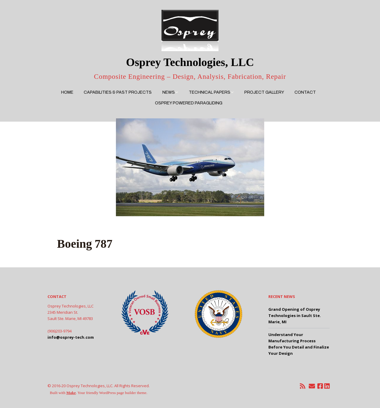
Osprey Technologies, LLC (190, 62)
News (168, 92)
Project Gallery (264, 92)
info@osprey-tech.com (71, 337)
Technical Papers (209, 92)
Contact (305, 92)
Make (71, 392)
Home (67, 92)
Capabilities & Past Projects (118, 92)
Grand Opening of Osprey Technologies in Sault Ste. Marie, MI (294, 315)
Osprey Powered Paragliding (188, 103)
